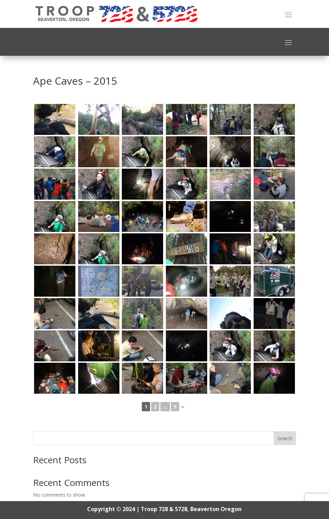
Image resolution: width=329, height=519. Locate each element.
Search (285, 438)
